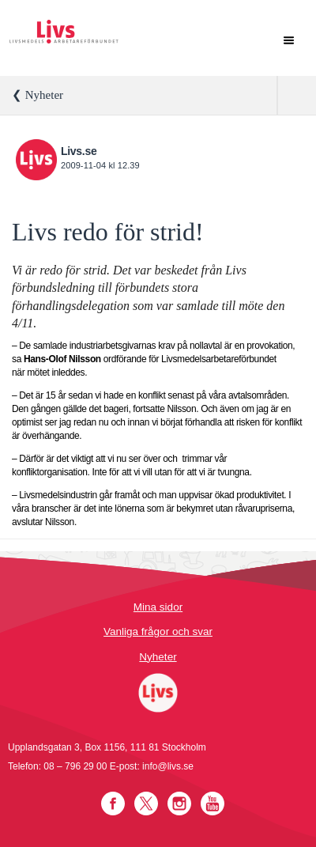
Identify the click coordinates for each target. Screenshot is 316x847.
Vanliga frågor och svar (158, 631)
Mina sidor (158, 607)
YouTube (212, 803)
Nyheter (157, 657)
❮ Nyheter (37, 95)
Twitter (146, 803)
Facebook (113, 803)
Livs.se (78, 151)
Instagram (179, 803)
